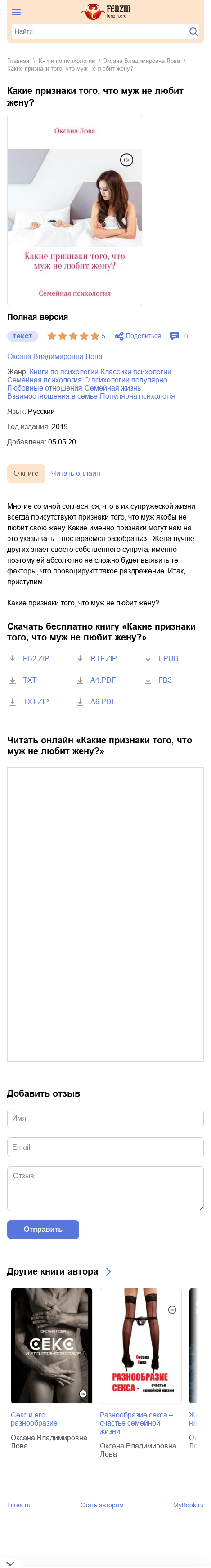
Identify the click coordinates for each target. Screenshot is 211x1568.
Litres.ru (19, 1505)
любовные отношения (44, 388)
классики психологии (136, 372)
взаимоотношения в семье (52, 396)
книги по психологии (67, 61)
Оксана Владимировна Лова (141, 61)
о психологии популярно (125, 380)
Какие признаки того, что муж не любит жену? (83, 603)
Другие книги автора (52, 1271)
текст (23, 336)
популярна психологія (137, 396)
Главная (18, 61)
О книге (26, 473)
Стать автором (102, 1505)
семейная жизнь (113, 388)
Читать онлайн (75, 473)
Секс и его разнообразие (34, 1419)
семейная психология (44, 380)
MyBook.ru (188, 1505)
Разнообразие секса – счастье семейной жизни (136, 1423)
